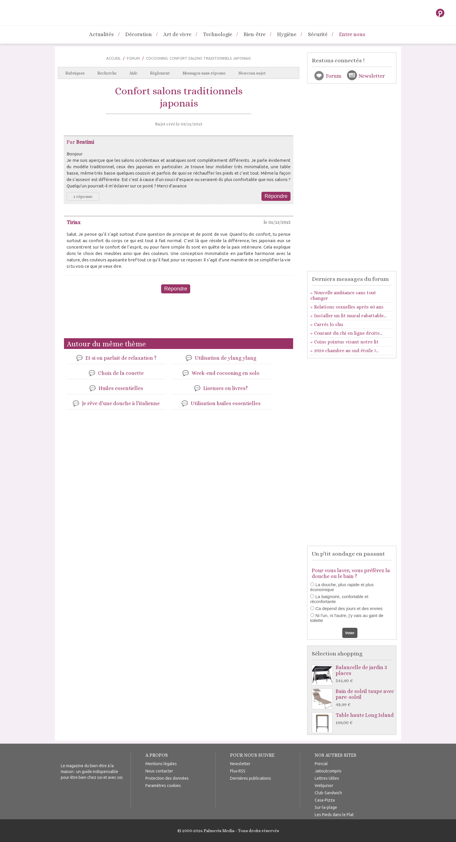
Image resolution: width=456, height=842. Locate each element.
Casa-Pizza (325, 800)
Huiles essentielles (121, 388)
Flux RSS (237, 771)
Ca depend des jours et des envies (349, 608)
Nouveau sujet (252, 73)
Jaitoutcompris (328, 771)
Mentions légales (161, 763)
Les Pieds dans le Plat (334, 814)
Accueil (113, 58)
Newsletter (372, 76)
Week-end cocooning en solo (225, 373)
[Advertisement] (178, 318)
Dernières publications (250, 778)
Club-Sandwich (328, 792)
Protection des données (167, 778)
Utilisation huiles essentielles (226, 403)
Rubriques (75, 73)
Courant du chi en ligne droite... (348, 333)
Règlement (160, 73)
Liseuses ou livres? (225, 388)
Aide (133, 73)
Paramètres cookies (163, 785)
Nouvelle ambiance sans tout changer (343, 295)
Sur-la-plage (326, 807)
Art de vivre (177, 34)
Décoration (138, 34)
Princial (321, 763)
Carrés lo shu (328, 324)
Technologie (217, 34)
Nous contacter (159, 771)
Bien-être (255, 34)
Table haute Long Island (353, 719)
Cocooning (157, 58)
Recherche (107, 73)
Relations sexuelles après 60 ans (349, 307)
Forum (133, 58)
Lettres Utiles (327, 778)
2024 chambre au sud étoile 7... (346, 350)
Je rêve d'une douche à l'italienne (121, 403)
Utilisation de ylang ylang (225, 358)
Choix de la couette (121, 373)
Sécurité (317, 34)
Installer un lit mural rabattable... (350, 315)
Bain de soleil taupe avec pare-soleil (353, 698)
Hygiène (286, 34)
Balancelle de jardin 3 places (353, 674)
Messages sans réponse (204, 73)
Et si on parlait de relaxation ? (121, 358)
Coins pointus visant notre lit (346, 342)
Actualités (101, 34)
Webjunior (324, 785)
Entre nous (352, 34)
